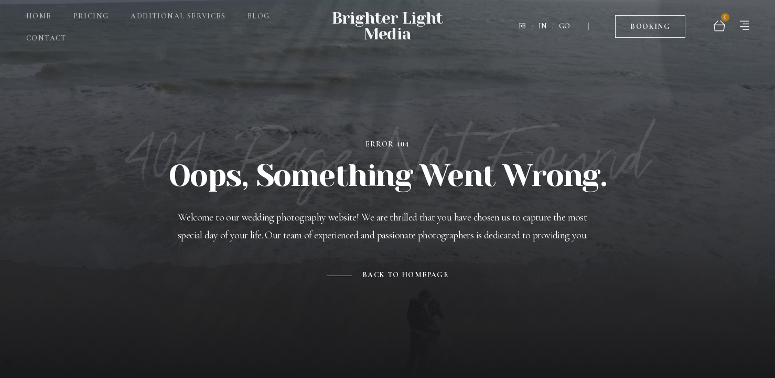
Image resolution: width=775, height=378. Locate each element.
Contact (46, 32)
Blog (258, 10)
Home (38, 10)
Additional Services (178, 10)
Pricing (91, 10)
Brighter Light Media (387, 21)
